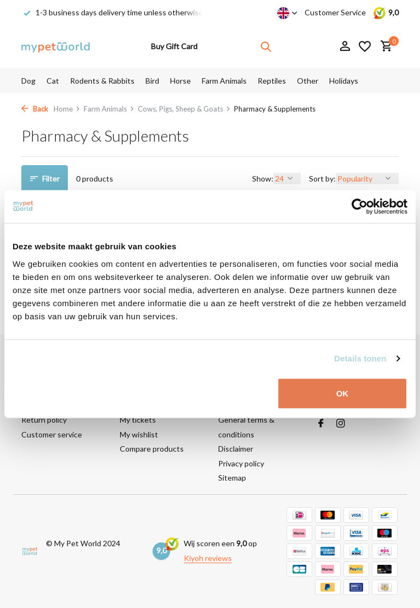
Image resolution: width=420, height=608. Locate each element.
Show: (262, 178)
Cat (52, 80)
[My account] (345, 46)
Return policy (44, 419)
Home (67, 108)
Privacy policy (241, 463)
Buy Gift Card (174, 46)
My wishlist (139, 434)
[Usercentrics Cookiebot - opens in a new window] (359, 206)
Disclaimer (235, 448)
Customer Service (335, 12)
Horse (180, 80)
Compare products (152, 448)
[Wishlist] (365, 46)
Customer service (51, 434)
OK (342, 392)
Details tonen (360, 358)
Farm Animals (224, 80)
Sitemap (232, 477)
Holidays (343, 80)
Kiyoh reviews (208, 558)
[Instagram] (340, 424)
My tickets (138, 419)
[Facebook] (321, 424)
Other (307, 80)
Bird (152, 80)
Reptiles (272, 80)
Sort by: (322, 178)
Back (34, 108)
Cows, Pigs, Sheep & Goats (184, 108)
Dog (28, 80)
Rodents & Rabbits (102, 80)
